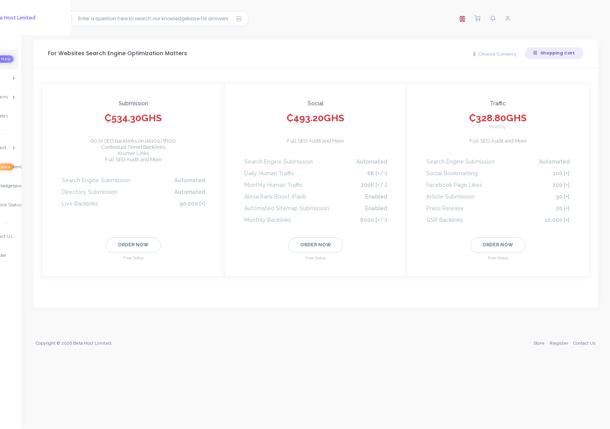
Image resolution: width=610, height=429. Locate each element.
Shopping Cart (553, 53)
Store (537, 382)
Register (558, 382)
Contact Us (583, 382)
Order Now (142, 245)
